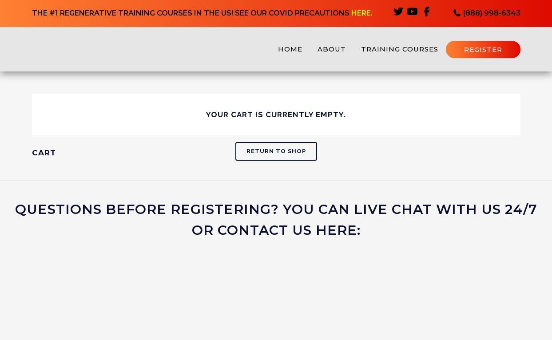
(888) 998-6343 (486, 13)
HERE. (362, 13)
